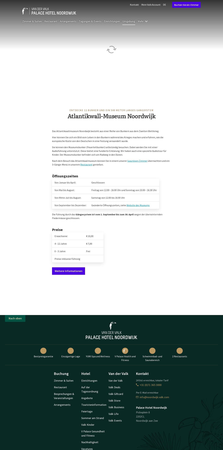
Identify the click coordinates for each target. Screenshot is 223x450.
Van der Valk (116, 380)
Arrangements (68, 21)
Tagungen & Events (90, 21)
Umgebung (128, 21)
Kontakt (134, 4)
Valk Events (115, 420)
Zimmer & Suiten (32, 21)
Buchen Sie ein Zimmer (186, 4)
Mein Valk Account (151, 4)
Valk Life (113, 414)
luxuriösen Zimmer (137, 160)
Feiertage (86, 411)
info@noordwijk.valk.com (152, 397)
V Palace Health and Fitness (125, 355)
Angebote (87, 398)
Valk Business (116, 407)
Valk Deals (114, 387)
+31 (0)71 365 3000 (149, 385)
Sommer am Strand (92, 418)
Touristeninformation (93, 405)
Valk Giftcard (116, 394)
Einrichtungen (112, 21)
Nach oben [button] (15, 318)
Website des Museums (138, 205)
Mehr (143, 21)
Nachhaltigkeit (89, 442)
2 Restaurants (179, 353)
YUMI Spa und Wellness (98, 353)
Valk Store (114, 400)
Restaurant (50, 21)
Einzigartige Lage (70, 353)
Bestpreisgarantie (43, 353)
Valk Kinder (87, 424)
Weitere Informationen (68, 271)
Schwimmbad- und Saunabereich (152, 355)
